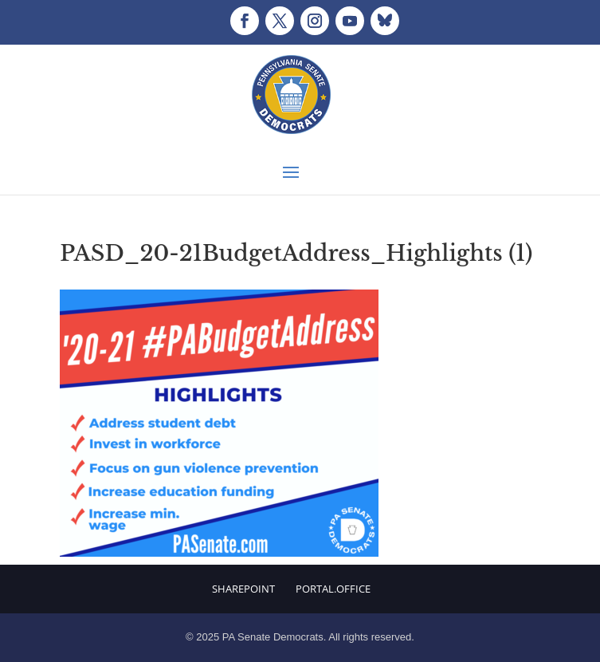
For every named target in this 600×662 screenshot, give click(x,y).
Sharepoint (243, 588)
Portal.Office (333, 588)
